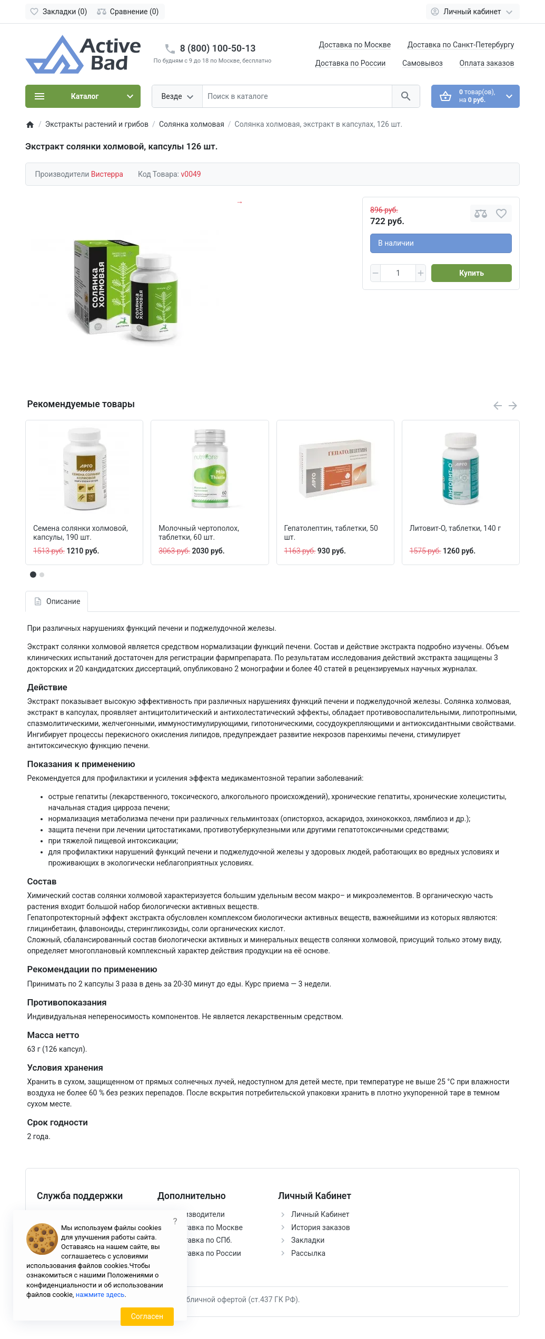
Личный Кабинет (320, 1214)
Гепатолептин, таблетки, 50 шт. (331, 532)
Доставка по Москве (355, 45)
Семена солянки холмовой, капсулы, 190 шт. (80, 532)
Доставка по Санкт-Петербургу (461, 45)
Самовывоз (422, 63)
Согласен (147, 1316)
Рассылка (308, 1253)
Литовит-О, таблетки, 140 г (455, 528)
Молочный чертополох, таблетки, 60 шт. (198, 532)
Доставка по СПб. (201, 1240)
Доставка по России (350, 63)
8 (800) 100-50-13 (218, 48)
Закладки (307, 1240)
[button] (41, 574)
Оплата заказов (486, 63)
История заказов (320, 1227)
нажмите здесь (100, 1294)
